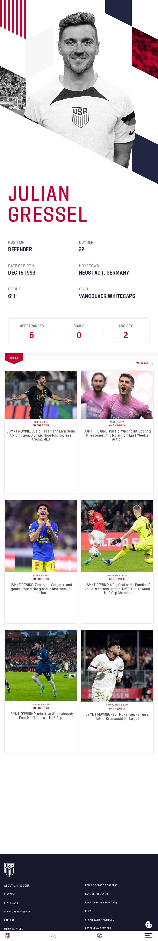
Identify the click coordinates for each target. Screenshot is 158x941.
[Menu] (148, 934)
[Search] (53, 935)
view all (142, 363)
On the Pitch (41, 425)
